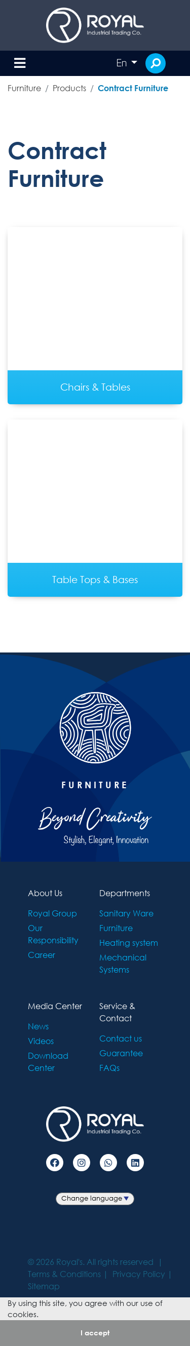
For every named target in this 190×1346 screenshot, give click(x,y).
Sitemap (44, 1286)
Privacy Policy (138, 1273)
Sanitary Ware (126, 913)
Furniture (24, 88)
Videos (41, 1040)
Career (41, 954)
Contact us (120, 1038)
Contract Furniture (133, 88)
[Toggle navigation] (19, 63)
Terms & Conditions (64, 1273)
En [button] (123, 63)
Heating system (128, 942)
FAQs (109, 1067)
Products (69, 88)
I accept (95, 1332)
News (38, 1026)
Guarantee (121, 1053)
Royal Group (52, 913)
